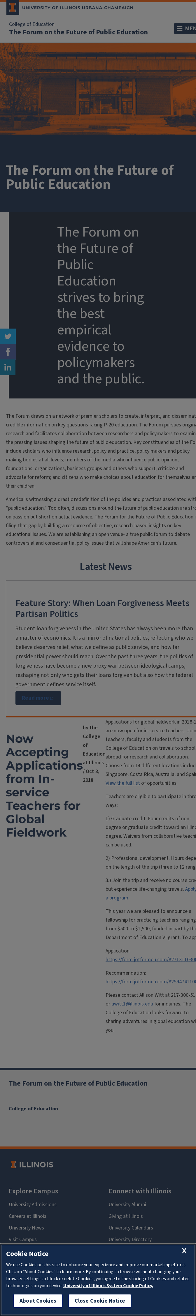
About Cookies (38, 1300)
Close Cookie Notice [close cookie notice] (100, 1300)
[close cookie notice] (184, 1251)
